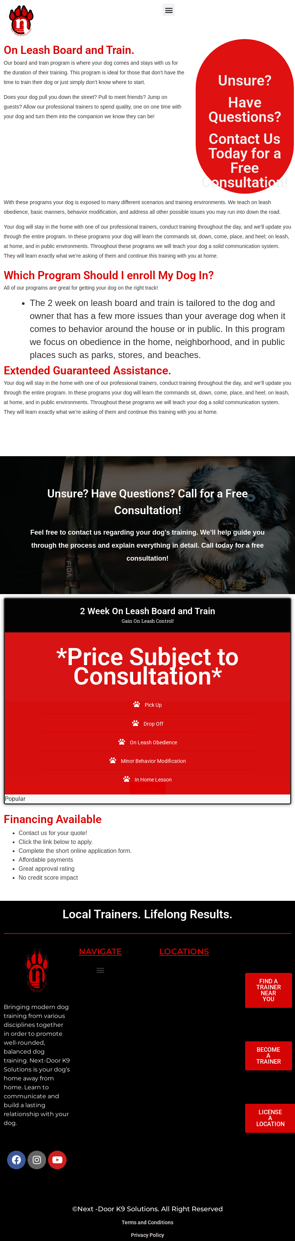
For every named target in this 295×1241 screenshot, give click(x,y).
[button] (169, 10)
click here (147, 788)
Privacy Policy (147, 1235)
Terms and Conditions (147, 1222)
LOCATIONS (184, 952)
